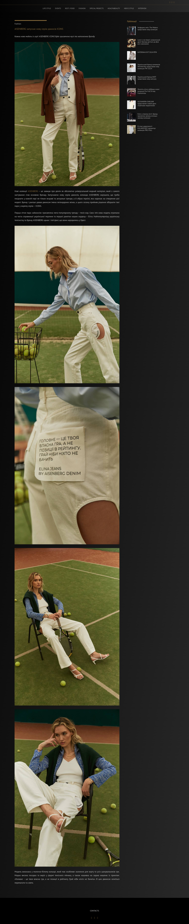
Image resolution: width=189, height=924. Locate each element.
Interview (141, 9)
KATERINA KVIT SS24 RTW (147, 52)
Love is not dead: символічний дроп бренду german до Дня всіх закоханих (149, 42)
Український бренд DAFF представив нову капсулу (147, 78)
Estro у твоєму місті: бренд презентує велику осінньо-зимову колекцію (148, 116)
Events (59, 9)
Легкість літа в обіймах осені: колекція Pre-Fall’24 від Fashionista (149, 91)
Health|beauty (113, 9)
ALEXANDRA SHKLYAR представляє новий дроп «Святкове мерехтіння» (147, 104)
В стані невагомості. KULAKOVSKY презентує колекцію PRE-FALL (147, 128)
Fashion (82, 9)
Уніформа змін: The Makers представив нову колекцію (148, 29)
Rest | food (70, 9)
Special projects (96, 9)
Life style (48, 9)
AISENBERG (33, 191)
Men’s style (128, 9)
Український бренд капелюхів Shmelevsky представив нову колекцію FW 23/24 (149, 67)
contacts (94, 911)
